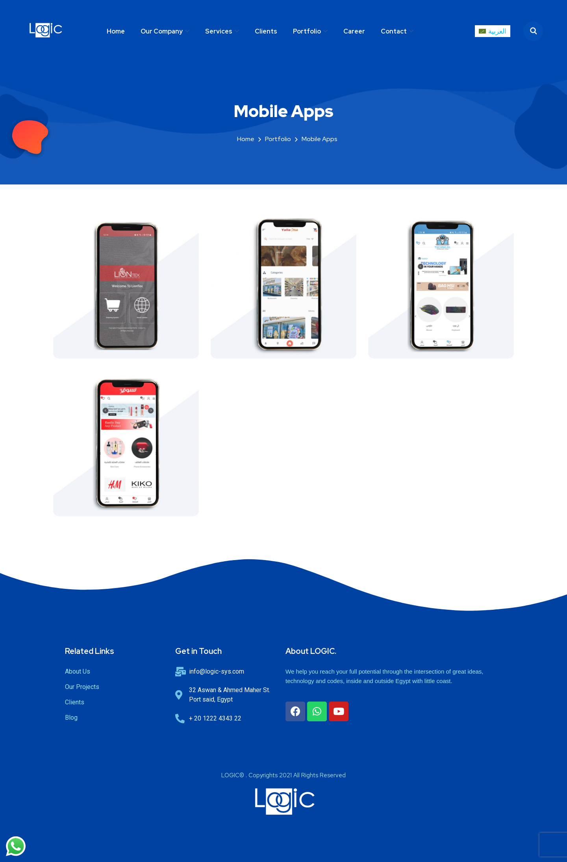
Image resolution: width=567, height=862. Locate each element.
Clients (266, 31)
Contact (394, 31)
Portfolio (307, 31)
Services (218, 31)
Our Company (162, 31)
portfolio (278, 139)
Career (354, 31)
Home (116, 31)
